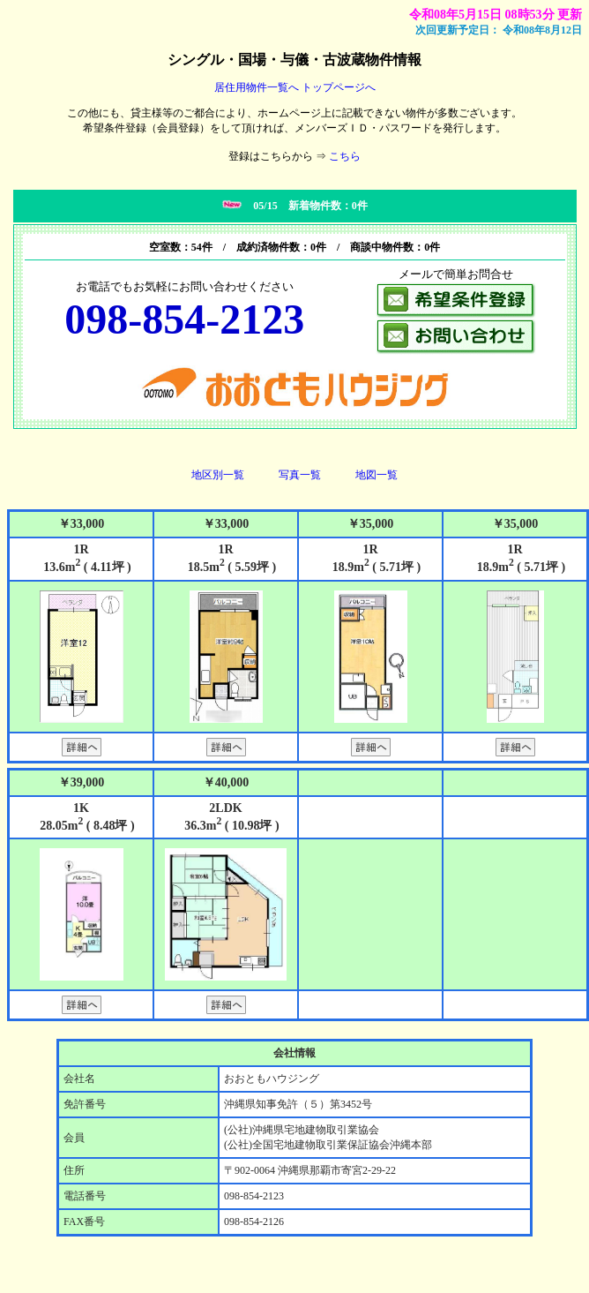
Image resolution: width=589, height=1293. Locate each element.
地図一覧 (376, 475)
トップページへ (339, 87)
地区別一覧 (217, 475)
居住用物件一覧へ (256, 87)
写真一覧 (300, 475)
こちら (345, 156)
